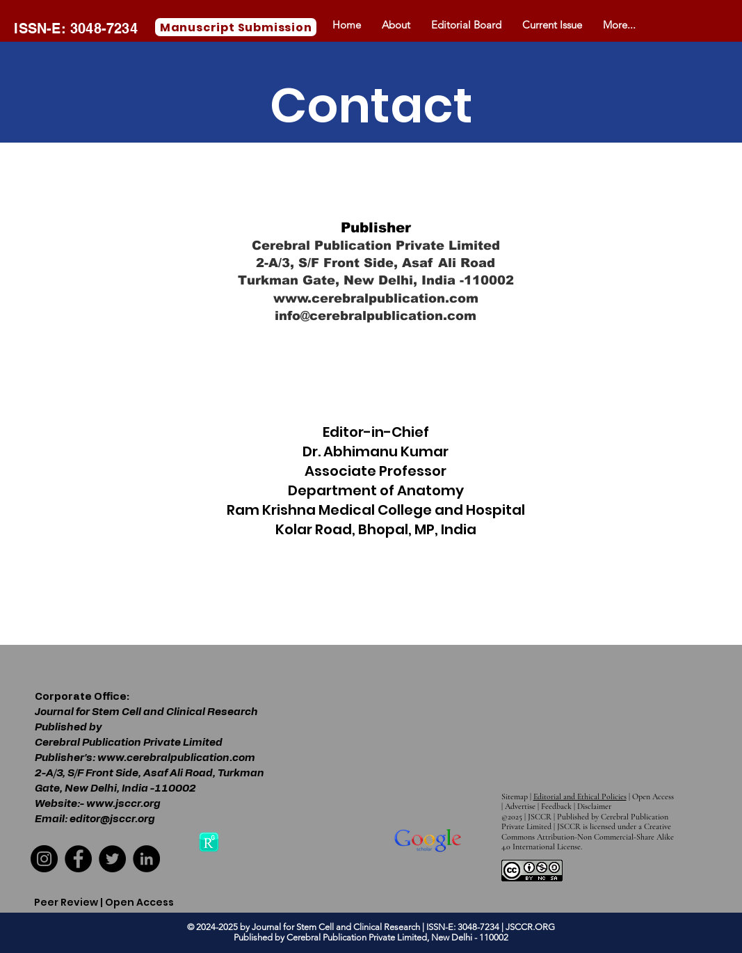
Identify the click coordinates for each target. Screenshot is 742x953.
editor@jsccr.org (112, 819)
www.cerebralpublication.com (375, 298)
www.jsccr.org (123, 804)
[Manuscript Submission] (235, 27)
